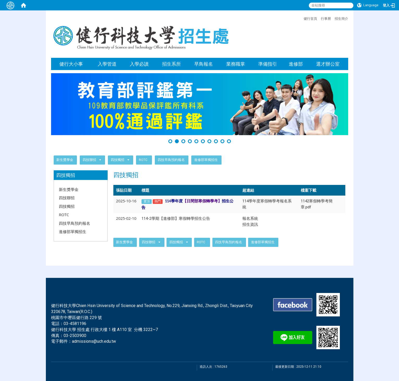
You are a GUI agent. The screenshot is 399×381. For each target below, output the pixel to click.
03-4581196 (75, 323)
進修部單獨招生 (206, 160)
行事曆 (326, 18)
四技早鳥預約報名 (171, 160)
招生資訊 (250, 224)
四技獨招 (118, 160)
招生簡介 (341, 18)
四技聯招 (89, 160)
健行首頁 (310, 18)
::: (301, 18)
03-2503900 (75, 335)
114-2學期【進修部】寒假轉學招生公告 (176, 218)
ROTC (143, 160)
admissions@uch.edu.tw (94, 341)
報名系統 (250, 218)
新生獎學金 (64, 160)
